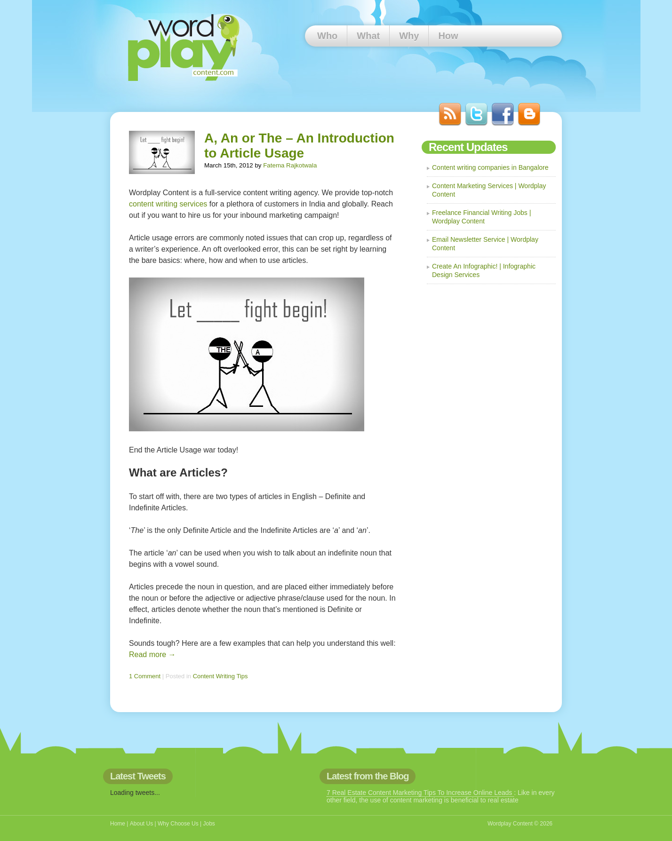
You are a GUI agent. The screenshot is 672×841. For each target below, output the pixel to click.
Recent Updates (468, 147)
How (448, 36)
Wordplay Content (510, 823)
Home (117, 823)
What (368, 36)
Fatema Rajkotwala (290, 165)
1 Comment (144, 676)
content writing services (168, 204)
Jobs (209, 823)
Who (327, 36)
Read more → (152, 655)
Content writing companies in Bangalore (490, 167)
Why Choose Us (178, 823)
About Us (141, 823)
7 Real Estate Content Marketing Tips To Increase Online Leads (420, 792)
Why (409, 36)
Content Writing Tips (220, 676)
